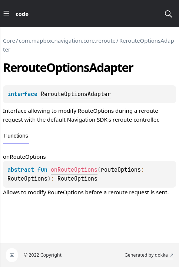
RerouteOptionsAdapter (76, 94)
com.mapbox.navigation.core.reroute (67, 40)
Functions (16, 135)
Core (9, 40)
